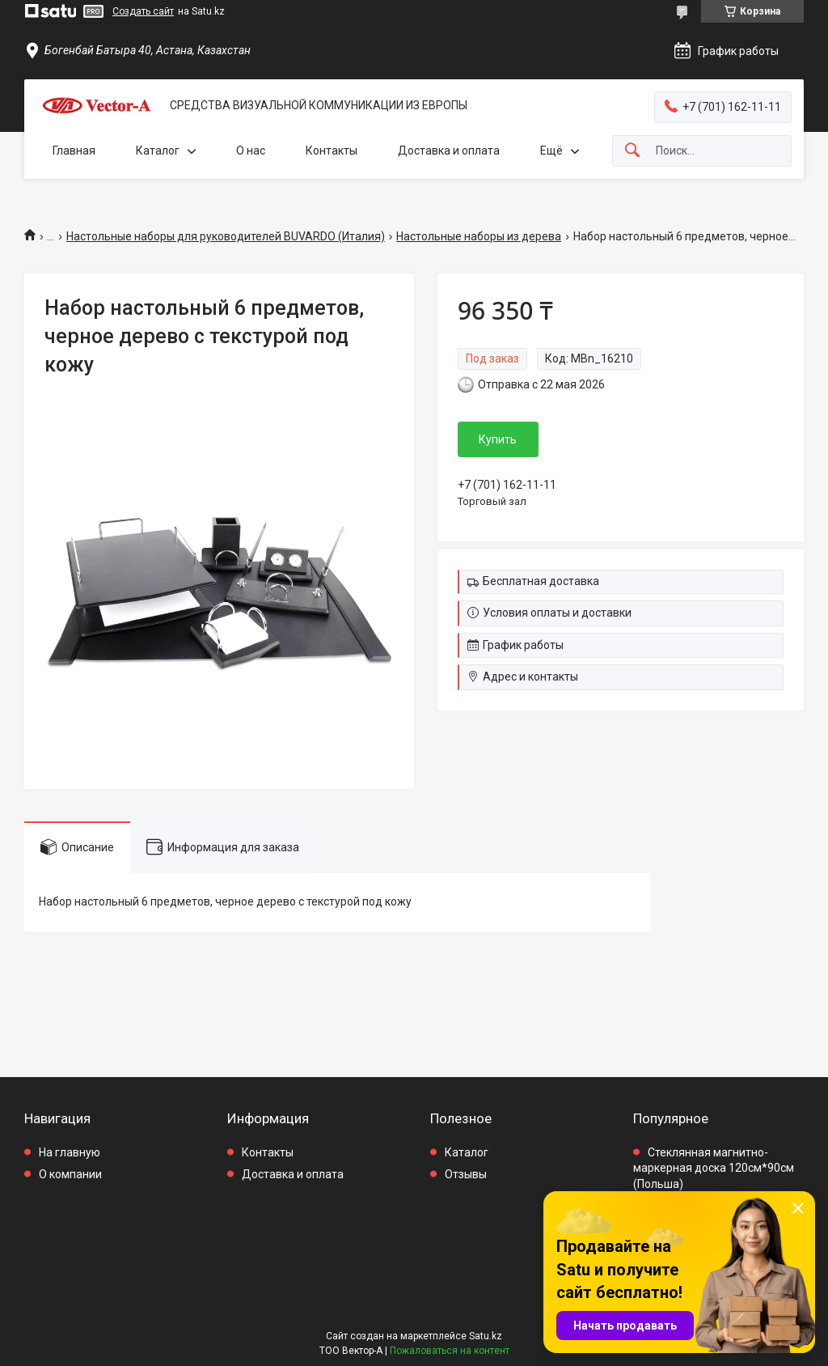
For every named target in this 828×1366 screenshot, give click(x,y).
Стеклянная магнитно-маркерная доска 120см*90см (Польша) (713, 1168)
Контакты (331, 150)
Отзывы (466, 1174)
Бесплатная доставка (541, 581)
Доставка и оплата (449, 150)
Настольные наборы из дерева (478, 236)
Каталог (158, 150)
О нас (250, 150)
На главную (69, 1152)
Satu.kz (485, 1336)
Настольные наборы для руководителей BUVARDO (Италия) (225, 236)
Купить (498, 439)
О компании (70, 1174)
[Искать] (632, 150)
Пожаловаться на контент (449, 1350)
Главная (74, 150)
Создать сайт (143, 11)
